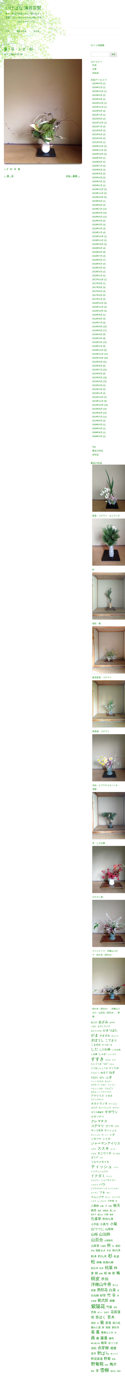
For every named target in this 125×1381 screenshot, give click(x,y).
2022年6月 (97, 118)
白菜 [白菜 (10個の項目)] (112, 1290)
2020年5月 (97, 173)
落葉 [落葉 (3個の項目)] (108, 1327)
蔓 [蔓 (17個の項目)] (98, 1332)
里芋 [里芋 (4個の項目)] (93, 1353)
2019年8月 (97, 205)
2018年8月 (97, 252)
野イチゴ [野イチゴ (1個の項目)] (114, 1354)
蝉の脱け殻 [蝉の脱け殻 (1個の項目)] (95, 1343)
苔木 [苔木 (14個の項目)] (111, 1317)
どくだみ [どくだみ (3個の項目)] (114, 1068)
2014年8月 (97, 413)
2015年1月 (97, 393)
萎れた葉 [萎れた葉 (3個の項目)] (96, 1327)
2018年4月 (97, 267)
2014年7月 (97, 416)
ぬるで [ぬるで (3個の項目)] (104, 1072)
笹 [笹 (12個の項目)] (114, 1295)
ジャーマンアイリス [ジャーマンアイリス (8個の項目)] (105, 1143)
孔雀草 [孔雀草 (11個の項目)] (96, 1219)
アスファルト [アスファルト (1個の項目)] (106, 1092)
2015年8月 (97, 365)
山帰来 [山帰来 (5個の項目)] (109, 1229)
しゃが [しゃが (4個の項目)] (102, 1054)
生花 (94, 65)
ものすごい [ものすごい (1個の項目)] (95, 1085)
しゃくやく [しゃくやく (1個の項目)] (112, 1054)
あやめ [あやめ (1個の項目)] (112, 1022)
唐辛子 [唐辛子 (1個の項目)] (93, 1215)
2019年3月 (97, 224)
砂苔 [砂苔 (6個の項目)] (103, 1295)
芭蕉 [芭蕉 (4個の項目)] (93, 1312)
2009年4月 (97, 428)
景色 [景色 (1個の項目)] (93, 1251)
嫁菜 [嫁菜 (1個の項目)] (111, 1215)
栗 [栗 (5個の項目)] (92, 1273)
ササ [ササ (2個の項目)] (117, 1126)
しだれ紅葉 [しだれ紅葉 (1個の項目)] (116, 1050)
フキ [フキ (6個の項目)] (102, 1192)
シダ (6, 169)
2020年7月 (97, 166)
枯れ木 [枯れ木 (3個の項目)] (94, 1268)
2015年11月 (98, 354)
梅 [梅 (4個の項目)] (109, 1273)
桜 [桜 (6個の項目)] (105, 1273)
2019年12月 (98, 189)
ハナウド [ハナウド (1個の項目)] (94, 1185)
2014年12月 (98, 397)
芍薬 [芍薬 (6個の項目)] (109, 1307)
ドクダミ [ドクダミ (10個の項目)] (98, 1176)
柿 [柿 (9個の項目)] (115, 1267)
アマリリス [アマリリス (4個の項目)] (97, 1095)
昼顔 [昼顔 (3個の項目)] (117, 1246)
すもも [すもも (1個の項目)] (108, 1060)
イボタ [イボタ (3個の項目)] (108, 1096)
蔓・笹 (9, 176)
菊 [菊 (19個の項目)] (102, 1322)
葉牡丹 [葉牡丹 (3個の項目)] (115, 1327)
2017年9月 (97, 283)
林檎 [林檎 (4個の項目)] (99, 1262)
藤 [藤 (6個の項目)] (97, 1338)
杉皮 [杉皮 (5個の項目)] (116, 1256)
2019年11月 (98, 193)
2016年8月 (97, 318)
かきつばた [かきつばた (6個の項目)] (110, 1030)
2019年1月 (97, 232)
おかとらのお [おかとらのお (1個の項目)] (96, 1031)
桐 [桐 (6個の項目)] (96, 1273)
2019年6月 (97, 213)
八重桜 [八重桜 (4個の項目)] (95, 1205)
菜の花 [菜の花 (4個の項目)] (116, 1323)
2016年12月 (98, 303)
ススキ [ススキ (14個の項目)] (103, 1148)
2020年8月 (97, 162)
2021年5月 (97, 134)
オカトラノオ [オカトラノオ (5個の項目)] (99, 1103)
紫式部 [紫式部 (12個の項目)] (102, 1300)
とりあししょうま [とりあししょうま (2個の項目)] (99, 1068)
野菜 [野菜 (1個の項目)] (114, 1359)
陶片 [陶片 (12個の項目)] (113, 1364)
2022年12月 (98, 103)
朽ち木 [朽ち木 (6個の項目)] (102, 1256)
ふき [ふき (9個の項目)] (109, 1077)
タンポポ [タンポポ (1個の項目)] (116, 1154)
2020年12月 (98, 146)
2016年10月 (98, 311)
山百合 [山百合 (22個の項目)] (97, 1240)
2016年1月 (97, 346)
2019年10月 (98, 197)
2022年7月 (97, 115)
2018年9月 (97, 248)
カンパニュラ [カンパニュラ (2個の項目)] (104, 1108)
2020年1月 (97, 185)
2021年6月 (97, 130)
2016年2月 (97, 342)
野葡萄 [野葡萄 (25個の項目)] (97, 1364)
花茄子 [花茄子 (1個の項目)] (106, 1312)
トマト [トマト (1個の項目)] (116, 1167)
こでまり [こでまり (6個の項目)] (111, 1040)
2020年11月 (98, 150)
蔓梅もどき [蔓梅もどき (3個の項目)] (107, 1332)
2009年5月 (97, 424)
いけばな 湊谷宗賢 (23, 7)
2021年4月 (97, 138)
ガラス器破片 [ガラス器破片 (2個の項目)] (97, 1112)
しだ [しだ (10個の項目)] (94, 1049)
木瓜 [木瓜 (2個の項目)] (109, 1250)
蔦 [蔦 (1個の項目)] (115, 1333)
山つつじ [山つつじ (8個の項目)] (97, 1229)
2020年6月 (97, 169)
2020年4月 (97, 177)
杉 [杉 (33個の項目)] (110, 1256)
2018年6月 (97, 260)
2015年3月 (97, 385)
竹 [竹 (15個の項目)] (109, 1295)
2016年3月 (97, 338)
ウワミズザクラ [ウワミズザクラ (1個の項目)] (97, 1099)
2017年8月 (97, 287)
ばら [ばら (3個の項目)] (101, 1077)
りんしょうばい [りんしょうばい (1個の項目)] (97, 1088)
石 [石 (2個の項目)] (118, 1290)
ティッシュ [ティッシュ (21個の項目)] (101, 1167)
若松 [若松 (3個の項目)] (93, 1323)
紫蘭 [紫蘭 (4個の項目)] (112, 1300)
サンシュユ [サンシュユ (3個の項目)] (110, 1130)
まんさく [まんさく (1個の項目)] (108, 1081)
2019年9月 (97, 201)
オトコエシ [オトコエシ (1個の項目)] (113, 1104)
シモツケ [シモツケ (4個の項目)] (96, 1138)
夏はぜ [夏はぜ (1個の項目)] (100, 1215)
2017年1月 (97, 299)
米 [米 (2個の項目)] (118, 1296)
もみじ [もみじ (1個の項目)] (103, 1085)
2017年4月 (97, 295)
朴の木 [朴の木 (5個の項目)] (116, 1250)
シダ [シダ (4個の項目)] (112, 1134)
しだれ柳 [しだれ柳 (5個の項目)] (104, 1049)
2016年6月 (97, 326)
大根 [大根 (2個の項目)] (106, 1214)
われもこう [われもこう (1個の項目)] (95, 1092)
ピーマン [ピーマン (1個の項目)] (94, 1193)
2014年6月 (97, 420)
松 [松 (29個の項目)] (93, 1262)
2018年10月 (98, 244)
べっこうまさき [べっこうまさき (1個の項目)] (97, 1081)
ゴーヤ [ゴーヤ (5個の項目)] (109, 1126)
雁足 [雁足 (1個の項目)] (93, 1371)
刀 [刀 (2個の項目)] (106, 1206)
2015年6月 (97, 373)
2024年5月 (97, 83)
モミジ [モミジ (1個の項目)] (108, 1197)
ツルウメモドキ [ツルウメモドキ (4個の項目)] (100, 1161)
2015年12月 (98, 350)
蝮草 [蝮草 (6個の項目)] (104, 1342)
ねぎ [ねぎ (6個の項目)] (112, 1072)
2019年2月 (97, 228)
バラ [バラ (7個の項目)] (102, 1184)
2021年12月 (98, 122)
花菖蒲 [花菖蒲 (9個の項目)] (115, 1312)
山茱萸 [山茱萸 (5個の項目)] (95, 1245)
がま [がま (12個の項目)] (94, 1035)
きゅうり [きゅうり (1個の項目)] (114, 1036)
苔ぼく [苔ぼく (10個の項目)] (100, 1317)
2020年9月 (97, 158)
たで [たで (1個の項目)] (114, 1060)
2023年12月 (98, 91)
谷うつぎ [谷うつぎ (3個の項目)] (113, 1343)
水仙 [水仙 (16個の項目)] (104, 1279)
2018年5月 (97, 264)
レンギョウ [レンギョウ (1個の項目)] (101, 1201)
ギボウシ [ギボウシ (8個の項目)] (111, 1112)
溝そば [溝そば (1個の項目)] (115, 1285)
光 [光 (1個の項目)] (116, 1201)
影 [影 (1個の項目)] (113, 1246)
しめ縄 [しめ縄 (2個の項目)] (94, 1054)
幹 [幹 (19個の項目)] (109, 1245)
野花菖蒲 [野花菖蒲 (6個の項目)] (97, 1358)
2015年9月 (97, 362)
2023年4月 (97, 99)
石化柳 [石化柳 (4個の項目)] (95, 1295)
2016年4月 (97, 334)
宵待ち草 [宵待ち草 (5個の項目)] (107, 1219)
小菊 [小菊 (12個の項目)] (113, 1224)
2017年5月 (97, 291)
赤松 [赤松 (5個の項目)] (94, 1348)
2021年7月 (97, 126)
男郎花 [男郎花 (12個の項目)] (102, 1290)
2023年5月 (97, 95)
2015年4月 (97, 381)
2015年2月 (97, 389)
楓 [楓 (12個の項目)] (118, 1273)
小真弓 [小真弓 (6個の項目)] (104, 1224)
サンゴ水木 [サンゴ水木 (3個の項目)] (97, 1130)
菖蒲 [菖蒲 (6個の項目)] (108, 1322)
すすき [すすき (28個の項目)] (97, 1059)
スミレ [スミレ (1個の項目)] (113, 1149)
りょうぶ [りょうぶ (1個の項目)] (111, 1085)
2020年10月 (98, 154)
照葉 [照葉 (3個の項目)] (93, 1290)
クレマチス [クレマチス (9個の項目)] (99, 1121)
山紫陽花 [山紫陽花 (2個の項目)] (108, 1240)
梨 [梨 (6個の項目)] (113, 1273)
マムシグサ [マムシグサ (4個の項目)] (97, 1197)
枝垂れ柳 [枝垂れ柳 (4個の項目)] (108, 1262)
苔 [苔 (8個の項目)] (92, 1317)
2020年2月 (97, 181)
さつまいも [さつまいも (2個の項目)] (107, 1045)
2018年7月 (97, 256)
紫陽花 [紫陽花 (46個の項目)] (98, 1306)
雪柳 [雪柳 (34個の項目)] (104, 1370)
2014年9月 (97, 409)
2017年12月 (98, 279)
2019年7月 (97, 209)
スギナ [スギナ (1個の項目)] (93, 1149)
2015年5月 (97, 377)
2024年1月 (97, 87)
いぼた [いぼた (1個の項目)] (93, 1026)
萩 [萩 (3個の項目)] (103, 1327)
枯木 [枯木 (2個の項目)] (101, 1268)
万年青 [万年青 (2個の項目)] (111, 1201)
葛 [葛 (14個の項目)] (93, 1332)
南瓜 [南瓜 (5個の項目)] (94, 1210)
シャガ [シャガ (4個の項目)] (106, 1138)
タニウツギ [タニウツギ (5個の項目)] (104, 1153)
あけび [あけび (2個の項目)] (94, 1022)
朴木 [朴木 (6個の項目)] (94, 1256)
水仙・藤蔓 (73, 176)
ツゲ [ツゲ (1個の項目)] (101, 1158)
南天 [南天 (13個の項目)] (116, 1205)
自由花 (95, 73)
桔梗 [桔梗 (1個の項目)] (101, 1273)
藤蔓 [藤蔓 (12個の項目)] (104, 1338)
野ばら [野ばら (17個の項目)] (103, 1353)
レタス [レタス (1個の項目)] (93, 1201)
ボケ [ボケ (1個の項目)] (108, 1193)
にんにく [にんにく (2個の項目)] (95, 1073)
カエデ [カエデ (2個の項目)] (94, 1108)
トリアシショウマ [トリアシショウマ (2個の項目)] (99, 1171)
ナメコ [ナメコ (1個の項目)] (109, 1176)
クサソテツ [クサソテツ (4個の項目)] (97, 1116)
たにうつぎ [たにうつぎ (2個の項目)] (96, 1064)
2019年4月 (97, 220)
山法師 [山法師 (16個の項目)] (104, 1234)
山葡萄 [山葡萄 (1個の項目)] (103, 1246)
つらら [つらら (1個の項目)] (111, 1064)
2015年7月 (97, 369)
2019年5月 (97, 216)
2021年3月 (97, 142)
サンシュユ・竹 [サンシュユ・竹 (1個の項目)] (97, 1135)
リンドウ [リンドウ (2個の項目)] (116, 1197)
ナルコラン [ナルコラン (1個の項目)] (95, 1180)
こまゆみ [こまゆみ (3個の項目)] (96, 1044)
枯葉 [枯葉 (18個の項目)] (109, 1268)
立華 (94, 69)
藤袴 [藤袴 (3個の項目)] (111, 1338)
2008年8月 (97, 432)
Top (7, 31)
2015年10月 (98, 358)
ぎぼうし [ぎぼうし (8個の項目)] (97, 1040)
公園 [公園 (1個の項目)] (102, 1206)
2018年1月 (97, 275)
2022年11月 (98, 107)
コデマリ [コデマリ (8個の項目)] (97, 1126)
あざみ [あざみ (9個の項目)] (103, 1022)
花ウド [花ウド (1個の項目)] (100, 1312)
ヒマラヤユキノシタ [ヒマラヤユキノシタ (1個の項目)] (99, 1188)
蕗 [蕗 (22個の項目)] (93, 1338)
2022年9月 (97, 111)
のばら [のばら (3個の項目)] (94, 1077)
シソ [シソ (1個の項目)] (106, 1135)
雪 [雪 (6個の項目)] (97, 1370)
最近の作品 (21, 31)
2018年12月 (98, 236)
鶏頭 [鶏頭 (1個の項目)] (119, 1371)
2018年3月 (97, 271)
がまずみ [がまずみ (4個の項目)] (105, 1035)
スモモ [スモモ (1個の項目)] (93, 1154)
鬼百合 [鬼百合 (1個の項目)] (113, 1371)
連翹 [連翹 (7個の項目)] (113, 1348)
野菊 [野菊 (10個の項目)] (107, 1358)
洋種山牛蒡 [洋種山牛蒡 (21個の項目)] (101, 1284)
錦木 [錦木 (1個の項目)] (106, 1365)
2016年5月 (97, 330)
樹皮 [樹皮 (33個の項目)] (95, 1278)
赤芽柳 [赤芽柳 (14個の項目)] (103, 1348)
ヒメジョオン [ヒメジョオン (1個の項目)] (113, 1188)
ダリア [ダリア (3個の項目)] (94, 1157)
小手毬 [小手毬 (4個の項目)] (95, 1224)
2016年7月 (97, 322)
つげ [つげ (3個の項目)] (105, 1064)
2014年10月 (98, 405)
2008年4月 (97, 436)
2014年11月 (98, 401)
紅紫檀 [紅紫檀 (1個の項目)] (93, 1301)
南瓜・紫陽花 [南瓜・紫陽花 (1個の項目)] (103, 1211)
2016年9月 (97, 315)
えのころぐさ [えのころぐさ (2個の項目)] (103, 1026)
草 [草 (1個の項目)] (98, 1323)
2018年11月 (98, 240)
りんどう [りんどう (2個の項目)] (109, 1088)
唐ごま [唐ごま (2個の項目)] (113, 1210)
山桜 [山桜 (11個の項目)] (94, 1234)
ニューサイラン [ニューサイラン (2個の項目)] (108, 1180)
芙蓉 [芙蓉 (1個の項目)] (115, 1307)
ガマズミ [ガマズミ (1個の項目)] (116, 1108)
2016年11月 (98, 307)
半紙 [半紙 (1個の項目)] (110, 1206)
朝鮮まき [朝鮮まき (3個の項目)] (100, 1250)
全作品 (36, 31)
